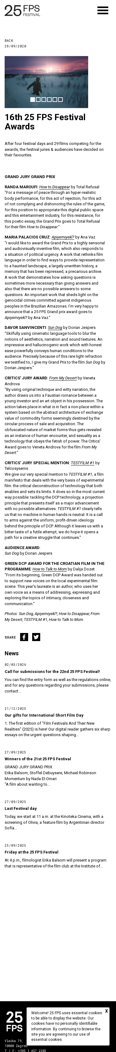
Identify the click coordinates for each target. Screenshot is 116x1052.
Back (9, 41)
